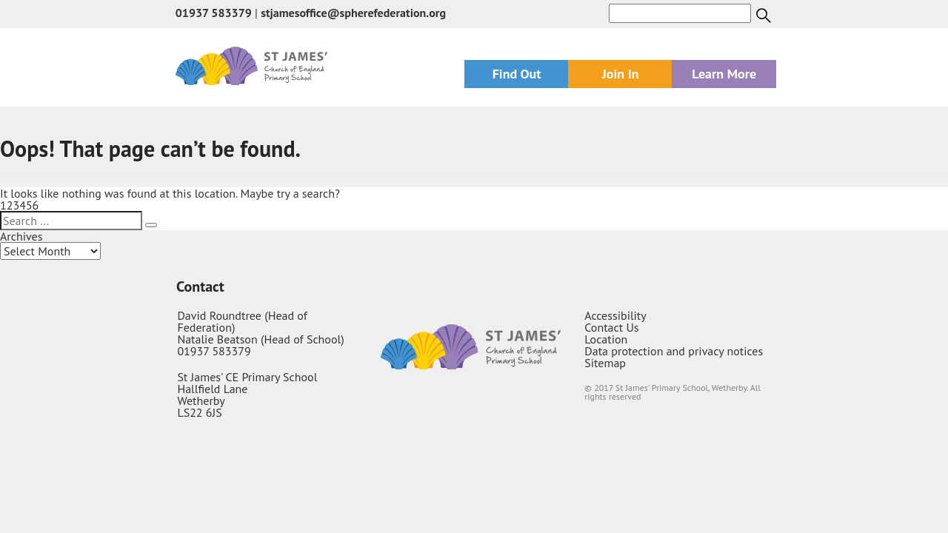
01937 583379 (214, 12)
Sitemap (605, 362)
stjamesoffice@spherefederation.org (353, 12)
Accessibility (615, 315)
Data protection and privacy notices (673, 350)
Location (605, 339)
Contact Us (611, 327)
